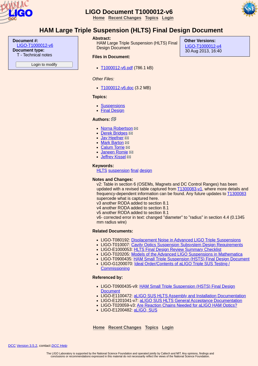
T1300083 (236, 193)
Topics (151, 18)
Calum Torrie (113, 147)
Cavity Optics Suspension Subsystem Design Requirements (187, 245)
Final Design (112, 110)
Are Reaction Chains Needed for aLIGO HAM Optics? (187, 305)
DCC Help (59, 346)
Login (167, 18)
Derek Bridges (114, 133)
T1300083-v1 (189, 189)
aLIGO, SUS (145, 310)
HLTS (102, 170)
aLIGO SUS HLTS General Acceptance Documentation (191, 300)
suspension (119, 170)
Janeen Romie (114, 152)
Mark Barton (112, 142)
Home (99, 18)
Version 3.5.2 (27, 346)
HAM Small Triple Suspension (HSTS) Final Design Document (192, 259)
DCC (12, 346)
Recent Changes (124, 18)
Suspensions (113, 105)
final (134, 170)
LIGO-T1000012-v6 (35, 45)
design (146, 170)
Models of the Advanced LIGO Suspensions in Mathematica (186, 254)
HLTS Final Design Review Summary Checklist (177, 249)
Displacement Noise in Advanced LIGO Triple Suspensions (186, 240)
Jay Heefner (112, 138)
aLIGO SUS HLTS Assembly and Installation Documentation (190, 296)
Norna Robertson (117, 128)
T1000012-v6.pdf (117, 68)
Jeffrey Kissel (113, 157)
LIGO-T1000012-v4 (203, 46)
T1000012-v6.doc (117, 88)
